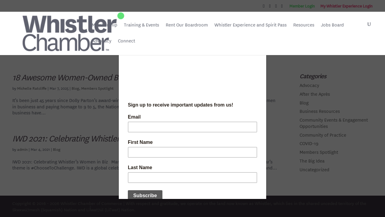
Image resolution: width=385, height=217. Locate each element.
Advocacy (101, 41)
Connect (126, 41)
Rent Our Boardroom (187, 25)
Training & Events (141, 25)
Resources (303, 25)
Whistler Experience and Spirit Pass (250, 25)
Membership (104, 25)
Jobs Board (332, 25)
